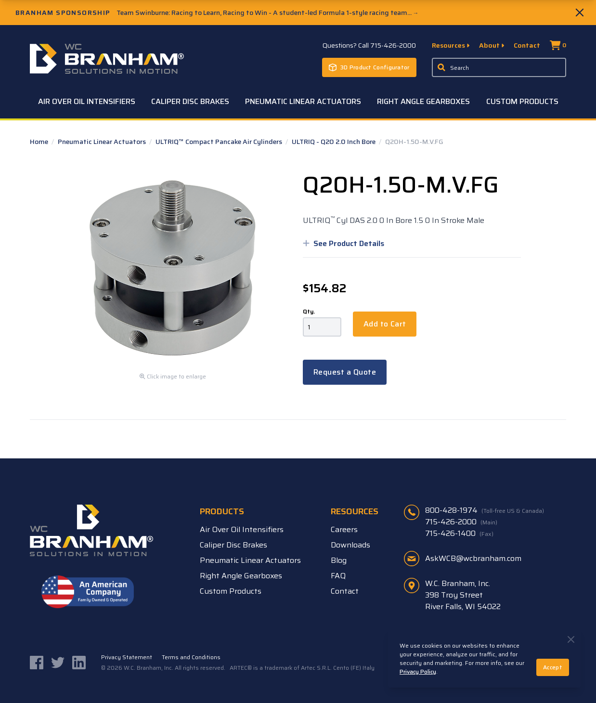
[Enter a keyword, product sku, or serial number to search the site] (499, 67)
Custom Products (522, 101)
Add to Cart (384, 324)
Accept (552, 667)
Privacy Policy (418, 671)
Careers (344, 529)
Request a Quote (344, 372)
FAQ (338, 576)
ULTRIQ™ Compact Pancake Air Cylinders (219, 141)
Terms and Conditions (191, 657)
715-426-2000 (461, 522)
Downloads (350, 545)
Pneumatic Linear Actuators (303, 101)
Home (40, 141)
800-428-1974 (484, 510)
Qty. (309, 311)
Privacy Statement (126, 657)
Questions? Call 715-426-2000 (369, 45)
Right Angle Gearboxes (423, 101)
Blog (339, 560)
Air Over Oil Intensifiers (86, 101)
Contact (527, 45)
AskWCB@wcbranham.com (473, 558)
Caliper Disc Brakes (190, 101)
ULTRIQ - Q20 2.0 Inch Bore (334, 141)
